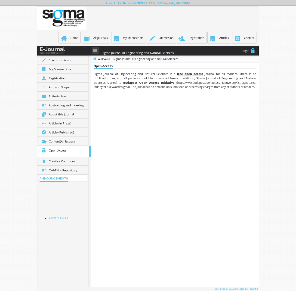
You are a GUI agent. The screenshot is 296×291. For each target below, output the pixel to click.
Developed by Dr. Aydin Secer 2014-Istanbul (236, 288)
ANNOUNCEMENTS (54, 178)
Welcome (104, 59)
